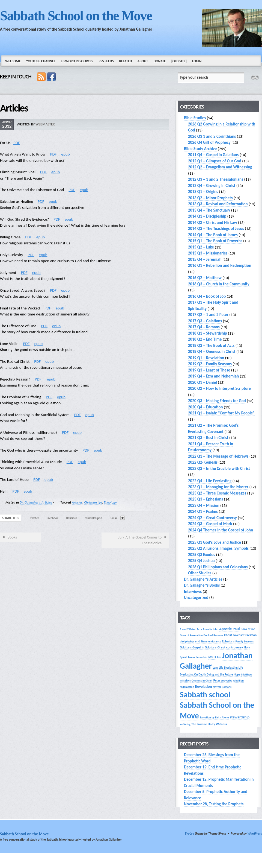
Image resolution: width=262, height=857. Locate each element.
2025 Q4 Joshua (201, 560)
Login (196, 61)
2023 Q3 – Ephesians (205, 499)
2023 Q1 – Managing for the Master (218, 486)
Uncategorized (196, 597)
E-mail (113, 518)
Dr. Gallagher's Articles (36, 502)
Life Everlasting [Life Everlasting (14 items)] (228, 667)
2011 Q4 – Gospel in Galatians (213, 154)
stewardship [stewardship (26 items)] (239, 717)
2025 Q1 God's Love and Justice (214, 542)
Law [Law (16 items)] (215, 667)
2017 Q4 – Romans (204, 326)
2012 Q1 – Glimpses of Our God (214, 161)
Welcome (13, 61)
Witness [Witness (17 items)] (221, 724)
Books (12, 537)
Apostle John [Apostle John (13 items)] (210, 629)
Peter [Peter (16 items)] (217, 680)
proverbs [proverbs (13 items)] (226, 680)
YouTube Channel (40, 61)
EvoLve (189, 833)
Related (125, 61)
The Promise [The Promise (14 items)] (199, 724)
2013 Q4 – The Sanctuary (209, 210)
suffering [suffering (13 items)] (185, 724)
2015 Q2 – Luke (201, 247)
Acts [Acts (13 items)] (199, 629)
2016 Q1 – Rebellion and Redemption (219, 265)
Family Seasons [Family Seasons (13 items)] (245, 641)
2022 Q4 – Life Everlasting (209, 480)
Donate (159, 61)
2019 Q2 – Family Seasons (210, 363)
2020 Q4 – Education (205, 407)
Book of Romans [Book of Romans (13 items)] (213, 635)
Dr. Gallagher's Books (202, 585)
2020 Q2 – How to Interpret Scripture (219, 388)
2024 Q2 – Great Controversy (212, 517)
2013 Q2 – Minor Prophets (210, 197)
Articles (77, 502)
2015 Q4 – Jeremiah (205, 259)
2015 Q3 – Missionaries (207, 253)
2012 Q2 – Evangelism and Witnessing (220, 167)
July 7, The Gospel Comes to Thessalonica (140, 540)
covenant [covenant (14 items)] (239, 635)
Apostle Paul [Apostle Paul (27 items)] (229, 628)
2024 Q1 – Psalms (203, 511)
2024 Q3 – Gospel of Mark (210, 523)
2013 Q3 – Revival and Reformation (218, 203)
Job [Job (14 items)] (219, 657)
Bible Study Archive (200, 148)
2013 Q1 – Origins (203, 191)
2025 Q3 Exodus (201, 554)
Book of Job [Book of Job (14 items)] (248, 629)
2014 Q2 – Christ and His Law (212, 222)
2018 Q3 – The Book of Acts (211, 345)
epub (65, 154)
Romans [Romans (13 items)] (226, 687)
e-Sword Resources (77, 61)
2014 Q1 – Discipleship (207, 216)
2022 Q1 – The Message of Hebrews (218, 456)
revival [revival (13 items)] (217, 687)
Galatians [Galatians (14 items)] (186, 647)
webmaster (45, 124)
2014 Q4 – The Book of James (213, 234)
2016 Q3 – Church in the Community (218, 284)
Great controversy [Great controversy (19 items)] (230, 647)
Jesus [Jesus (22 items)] (212, 657)
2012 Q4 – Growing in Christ (211, 185)
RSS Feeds (106, 61)
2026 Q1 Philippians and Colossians (218, 566)
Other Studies (199, 573)
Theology (110, 502)
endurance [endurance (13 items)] (214, 641)
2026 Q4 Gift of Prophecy (209, 142)
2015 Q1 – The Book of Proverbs (215, 240)
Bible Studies (195, 117)
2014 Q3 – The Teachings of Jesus (216, 228)
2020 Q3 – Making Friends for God (217, 400)
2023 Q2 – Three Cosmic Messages (217, 493)
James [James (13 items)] (191, 657)
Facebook (52, 518)
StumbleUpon (93, 518)
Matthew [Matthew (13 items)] (246, 674)
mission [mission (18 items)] (185, 680)
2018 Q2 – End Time (205, 339)
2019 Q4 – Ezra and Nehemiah (213, 376)
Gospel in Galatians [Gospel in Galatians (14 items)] (204, 647)
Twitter (34, 518)
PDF (16, 142)
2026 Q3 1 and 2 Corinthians (212, 136)
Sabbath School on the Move (76, 15)
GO (254, 77)
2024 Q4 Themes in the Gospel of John (220, 530)
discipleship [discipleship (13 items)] (187, 641)
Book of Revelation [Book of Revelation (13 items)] (191, 635)
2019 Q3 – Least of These (209, 370)
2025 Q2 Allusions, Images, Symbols (218, 548)
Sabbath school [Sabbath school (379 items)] (205, 695)
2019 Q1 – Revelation (206, 357)
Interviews (193, 591)
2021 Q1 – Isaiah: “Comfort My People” (221, 413)
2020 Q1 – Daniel (202, 382)
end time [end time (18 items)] (201, 641)
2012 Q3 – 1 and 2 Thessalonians (215, 179)
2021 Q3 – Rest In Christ (208, 437)
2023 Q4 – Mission (203, 505)
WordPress (255, 833)
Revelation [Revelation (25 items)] (203, 686)
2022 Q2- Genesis (203, 462)
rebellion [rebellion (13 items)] (238, 680)
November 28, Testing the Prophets (213, 804)
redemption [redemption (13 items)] (187, 687)
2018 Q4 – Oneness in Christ (212, 351)
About (143, 61)
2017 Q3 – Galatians (205, 320)
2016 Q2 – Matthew (205, 277)
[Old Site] (179, 61)
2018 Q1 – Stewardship (207, 333)
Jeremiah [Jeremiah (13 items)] (201, 657)
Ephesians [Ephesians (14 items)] (228, 641)
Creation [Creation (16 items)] (251, 635)
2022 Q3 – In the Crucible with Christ (219, 468)
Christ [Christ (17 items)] (228, 635)
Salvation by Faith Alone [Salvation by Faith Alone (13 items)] (214, 717)
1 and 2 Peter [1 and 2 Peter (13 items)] (188, 629)
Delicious (71, 518)
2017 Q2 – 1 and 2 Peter (208, 314)
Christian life (93, 502)
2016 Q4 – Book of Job (207, 296)
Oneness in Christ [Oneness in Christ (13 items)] (202, 680)
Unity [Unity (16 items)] (211, 724)
